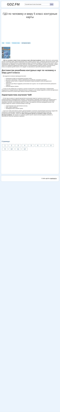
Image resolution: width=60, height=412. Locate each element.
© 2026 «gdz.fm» (46, 409)
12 (25, 149)
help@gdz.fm (53, 409)
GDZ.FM (13, 4)
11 (18, 149)
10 (11, 149)
